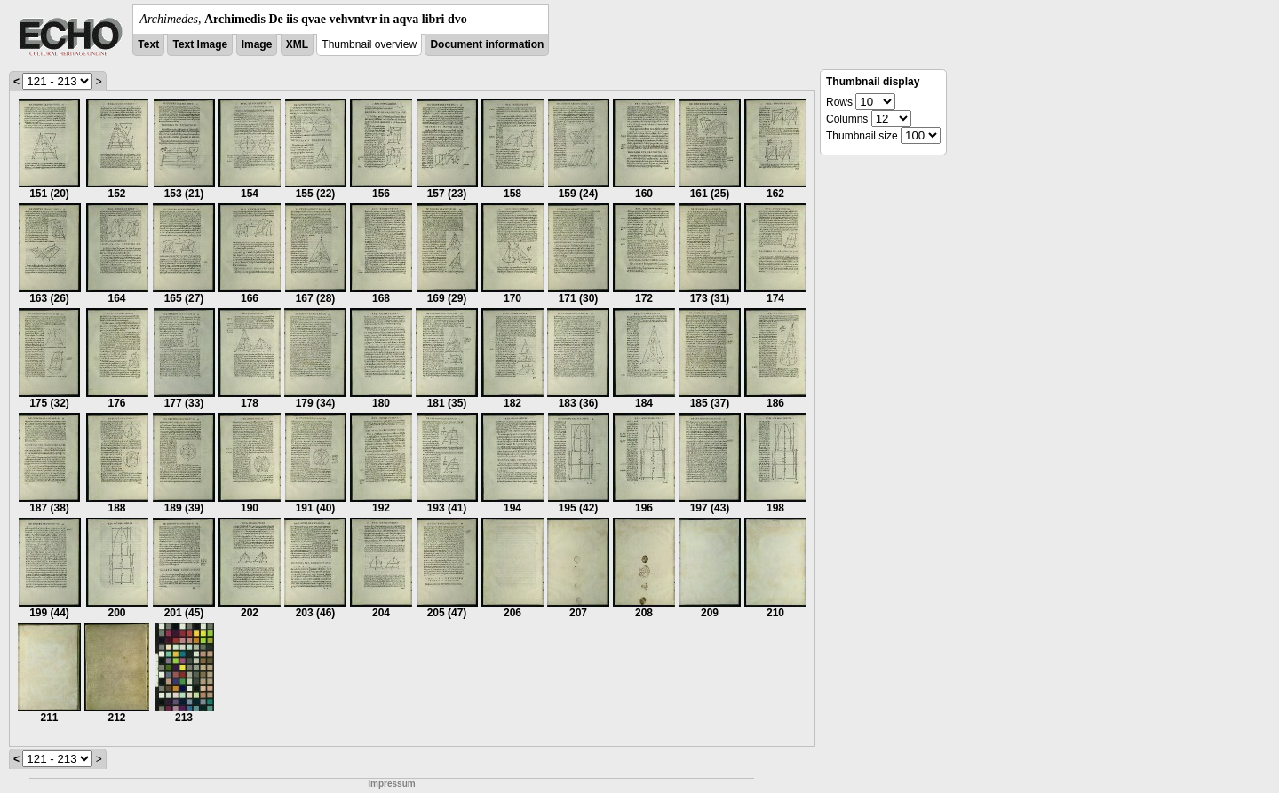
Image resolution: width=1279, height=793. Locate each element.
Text (148, 44)
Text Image (199, 44)
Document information (487, 44)
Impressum (391, 784)
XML (297, 44)
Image (257, 44)
